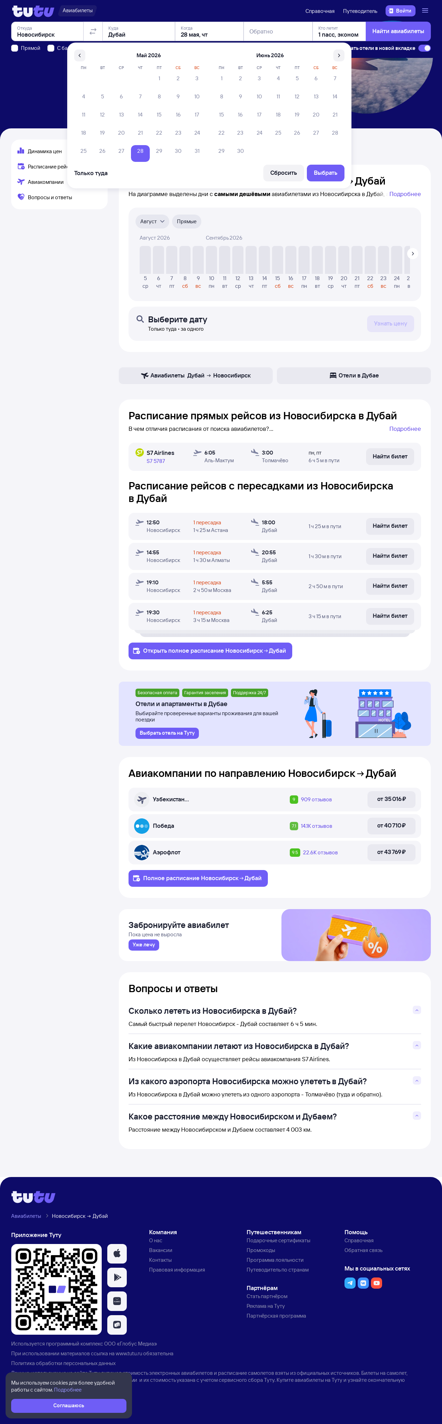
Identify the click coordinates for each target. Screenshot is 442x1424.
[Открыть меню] (426, 11)
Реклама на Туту (266, 1308)
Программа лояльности (275, 1262)
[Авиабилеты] (77, 10)
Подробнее (405, 193)
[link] (144, 948)
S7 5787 (156, 461)
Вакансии (160, 1253)
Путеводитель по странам (278, 1272)
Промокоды (261, 1253)
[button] (117, 1256)
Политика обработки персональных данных (63, 1366)
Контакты (160, 1262)
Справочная (320, 11)
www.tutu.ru (129, 1356)
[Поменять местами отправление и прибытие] (93, 71)
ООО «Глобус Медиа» (130, 1346)
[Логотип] (33, 11)
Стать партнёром (267, 1299)
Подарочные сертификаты (278, 1243)
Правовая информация (177, 1272)
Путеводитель (360, 11)
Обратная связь (363, 1253)
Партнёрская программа (276, 1318)
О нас (155, 1243)
